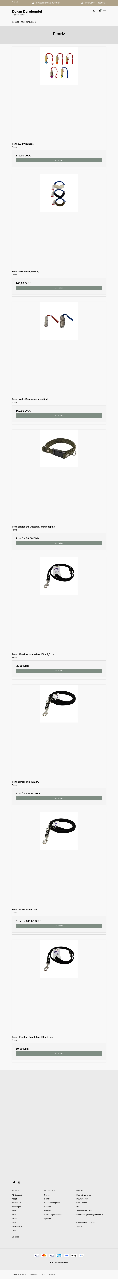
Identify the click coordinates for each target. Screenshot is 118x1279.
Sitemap (79, 1226)
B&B (14, 1222)
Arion (14, 1211)
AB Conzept (17, 1195)
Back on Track (17, 1226)
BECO (14, 1230)
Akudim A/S (16, 1203)
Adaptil (15, 1199)
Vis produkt (59, 160)
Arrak (14, 1215)
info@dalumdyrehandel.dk (93, 1215)
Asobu (14, 1218)
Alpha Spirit (16, 1207)
